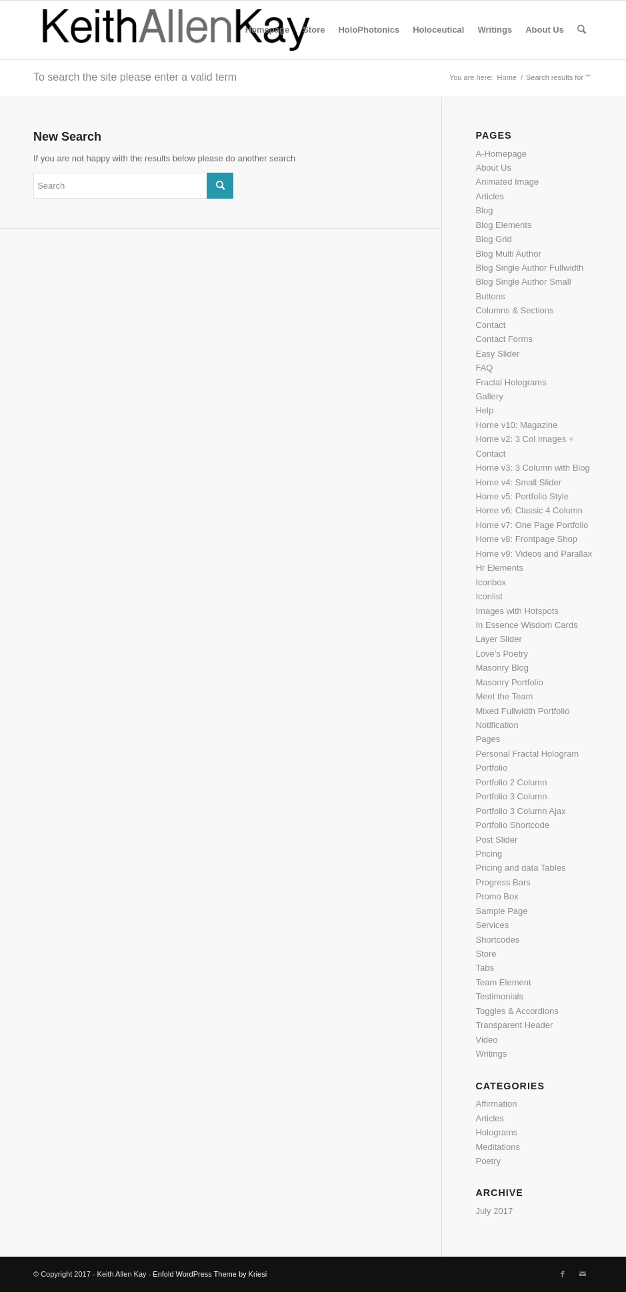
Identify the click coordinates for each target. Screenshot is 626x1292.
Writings (491, 1054)
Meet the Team (504, 696)
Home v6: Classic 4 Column (528, 510)
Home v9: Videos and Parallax (533, 554)
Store (485, 954)
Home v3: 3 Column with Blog (532, 468)
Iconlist (488, 596)
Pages (487, 739)
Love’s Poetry (501, 654)
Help (484, 410)
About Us (493, 168)
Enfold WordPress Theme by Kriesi (210, 1274)
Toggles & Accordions (516, 1011)
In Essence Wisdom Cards (526, 625)
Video (486, 1040)
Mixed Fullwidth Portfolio (522, 711)
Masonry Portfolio (509, 682)
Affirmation (496, 1104)
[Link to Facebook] (563, 1274)
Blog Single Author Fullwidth (529, 268)
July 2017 (494, 1211)
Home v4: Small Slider (518, 482)
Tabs (484, 968)
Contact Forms (503, 339)
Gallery (489, 396)
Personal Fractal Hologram (527, 754)
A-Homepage (501, 154)
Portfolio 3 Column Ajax (520, 811)
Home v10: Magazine (516, 425)
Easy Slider (497, 354)
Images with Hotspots (516, 611)
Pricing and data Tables (520, 868)
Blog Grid (493, 239)
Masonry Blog (501, 668)
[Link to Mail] (583, 1274)
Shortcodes (497, 940)
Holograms (496, 1132)
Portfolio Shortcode (512, 825)
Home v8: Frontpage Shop (526, 539)
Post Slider (496, 840)
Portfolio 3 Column (511, 796)
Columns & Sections (514, 310)
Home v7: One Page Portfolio (531, 525)
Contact (490, 325)
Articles (489, 196)
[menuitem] (267, 30)
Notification (496, 725)
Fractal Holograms (510, 382)
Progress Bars (502, 882)
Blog (484, 210)
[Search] (582, 30)
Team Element (503, 982)
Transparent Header (514, 1025)
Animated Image (507, 182)
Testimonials (499, 996)
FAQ (484, 368)
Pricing (488, 854)
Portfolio (491, 768)
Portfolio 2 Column (511, 782)
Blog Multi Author (508, 254)
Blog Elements (503, 225)
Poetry (488, 1161)
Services (492, 925)
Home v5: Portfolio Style (521, 496)
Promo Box (496, 896)
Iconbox (490, 582)
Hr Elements (499, 568)
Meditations (497, 1147)
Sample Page (501, 911)
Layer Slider (498, 639)
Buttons (490, 296)
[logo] (177, 30)
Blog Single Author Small (523, 282)
